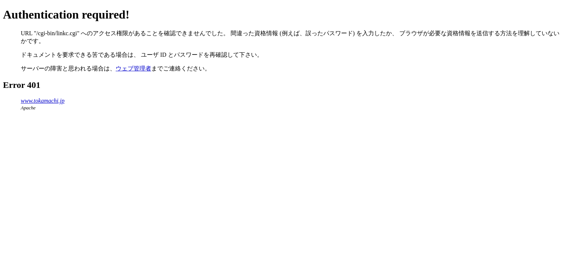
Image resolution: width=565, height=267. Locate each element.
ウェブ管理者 (133, 68)
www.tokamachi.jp (43, 101)
